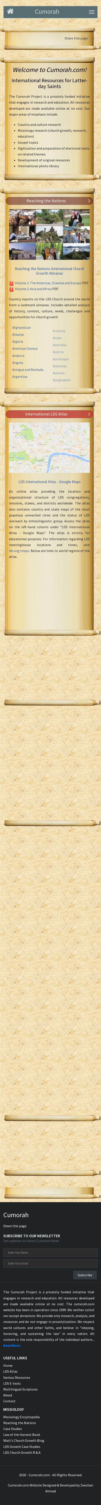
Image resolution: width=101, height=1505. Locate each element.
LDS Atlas (10, 1371)
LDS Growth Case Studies (21, 1446)
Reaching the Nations (19, 1423)
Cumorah (16, 1215)
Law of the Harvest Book (21, 1434)
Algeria (17, 345)
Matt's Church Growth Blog (23, 1440)
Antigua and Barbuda (27, 374)
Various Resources (16, 1377)
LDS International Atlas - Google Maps (49, 483)
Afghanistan (21, 331)
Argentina (19, 381)
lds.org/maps (19, 553)
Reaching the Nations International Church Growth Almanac (49, 273)
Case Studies (12, 1429)
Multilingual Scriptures (20, 1389)
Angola (17, 367)
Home (7, 1365)
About (7, 1395)
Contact (9, 1401)
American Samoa (24, 352)
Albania (18, 338)
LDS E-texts (12, 1383)
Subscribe (85, 1275)
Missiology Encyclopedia (21, 1417)
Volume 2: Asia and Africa (33, 291)
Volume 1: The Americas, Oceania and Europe (48, 285)
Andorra (18, 359)
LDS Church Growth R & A (22, 1452)
